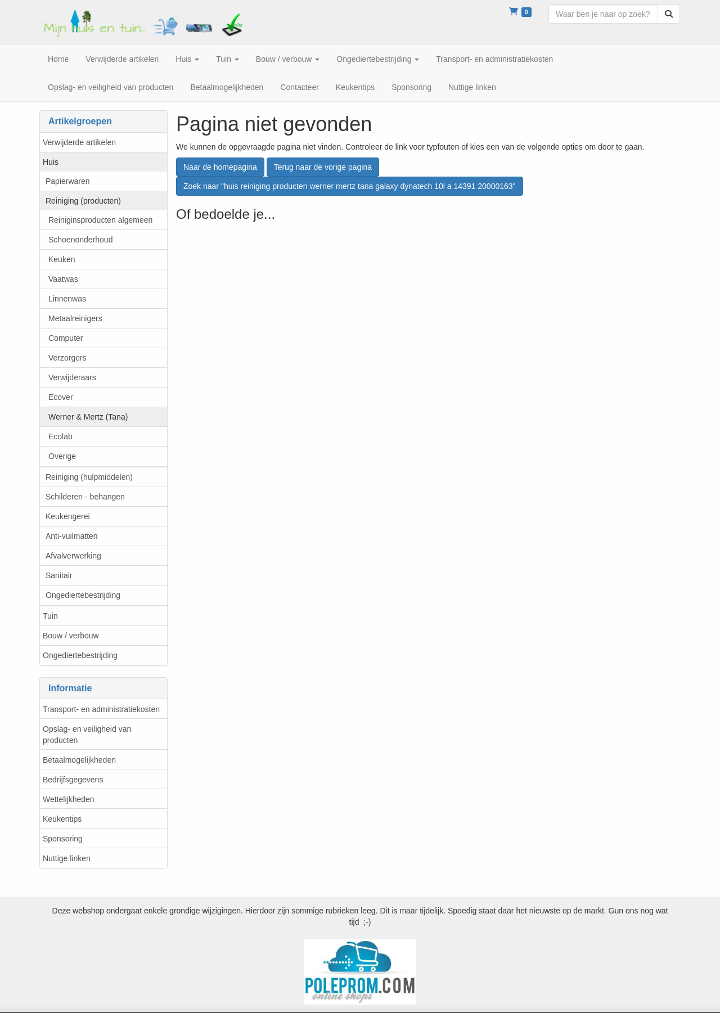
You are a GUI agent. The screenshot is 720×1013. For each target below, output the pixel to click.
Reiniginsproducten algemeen (100, 219)
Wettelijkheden (68, 799)
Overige (62, 456)
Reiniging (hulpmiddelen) (89, 476)
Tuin (50, 615)
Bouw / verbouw (71, 635)
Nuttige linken (67, 858)
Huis (50, 161)
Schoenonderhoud (80, 239)
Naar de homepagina (220, 167)
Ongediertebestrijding (83, 595)
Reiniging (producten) (83, 200)
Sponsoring (63, 838)
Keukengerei (68, 516)
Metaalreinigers (75, 318)
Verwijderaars (72, 377)
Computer (65, 338)
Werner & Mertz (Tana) (88, 416)
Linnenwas (67, 298)
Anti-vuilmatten (72, 536)
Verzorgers (67, 357)
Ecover (60, 397)
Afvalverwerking (73, 555)
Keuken (61, 259)
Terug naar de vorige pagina (323, 167)
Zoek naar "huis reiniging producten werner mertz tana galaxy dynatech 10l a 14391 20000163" (349, 186)
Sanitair (59, 575)
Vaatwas (63, 278)
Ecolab (60, 436)
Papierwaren (68, 181)
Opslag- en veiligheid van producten (87, 734)
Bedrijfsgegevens (73, 779)
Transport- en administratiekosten (101, 709)
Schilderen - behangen (85, 496)
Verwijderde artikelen (79, 142)
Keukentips (62, 818)
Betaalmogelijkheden (79, 759)
